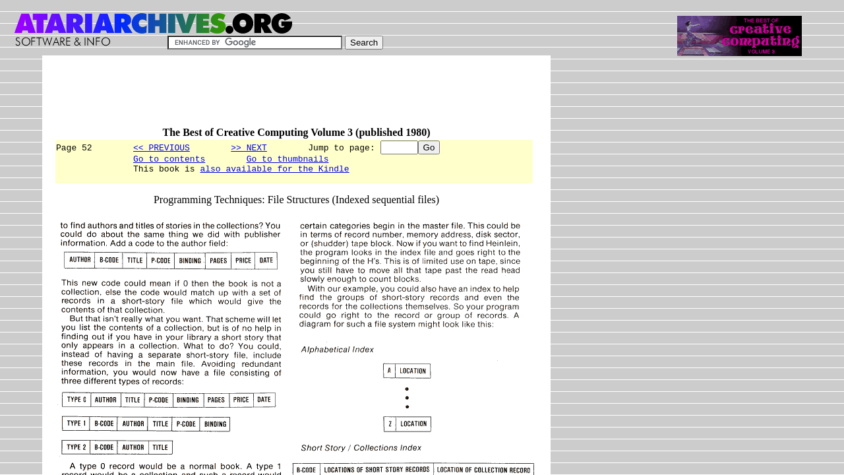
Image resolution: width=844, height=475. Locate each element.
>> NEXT (249, 147)
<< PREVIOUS (161, 147)
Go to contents (169, 160)
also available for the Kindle (274, 172)
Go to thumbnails (288, 160)
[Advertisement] (294, 97)
